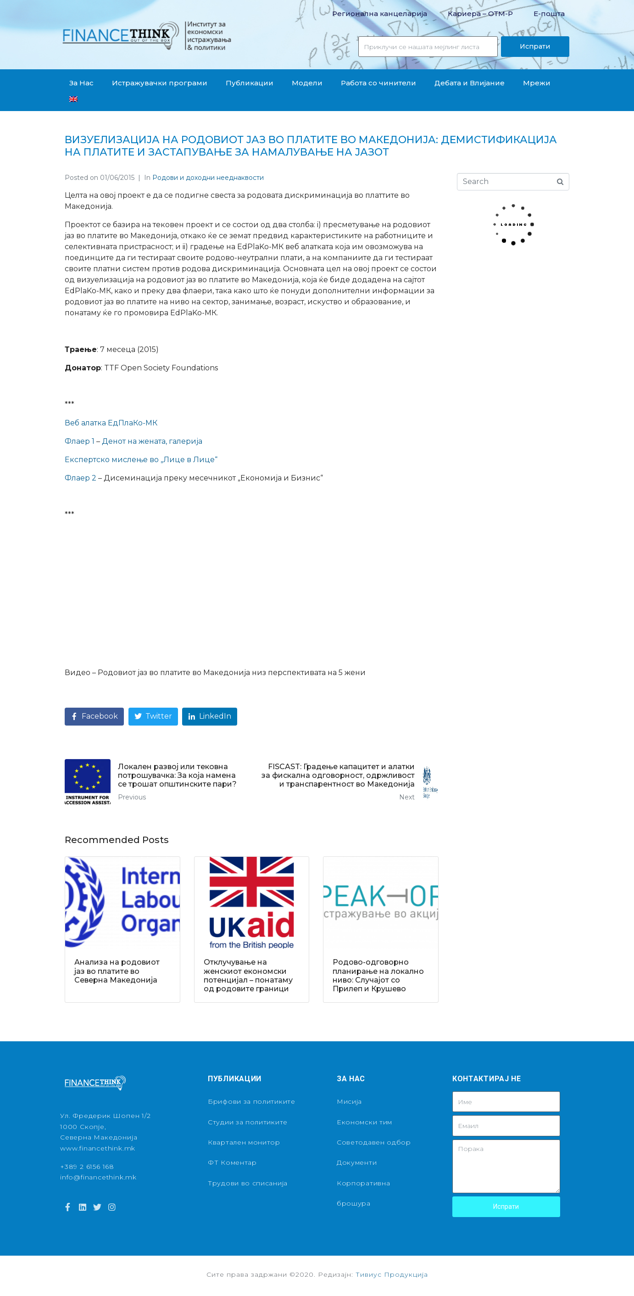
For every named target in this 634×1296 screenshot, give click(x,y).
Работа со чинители (378, 82)
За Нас (81, 82)
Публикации (249, 82)
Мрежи (537, 82)
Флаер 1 (80, 441)
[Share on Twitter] (153, 717)
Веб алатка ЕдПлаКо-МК (111, 423)
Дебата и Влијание (469, 82)
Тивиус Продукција (392, 1274)
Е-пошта (549, 13)
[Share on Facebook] (94, 717)
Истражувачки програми (159, 82)
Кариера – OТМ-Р (480, 13)
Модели (307, 82)
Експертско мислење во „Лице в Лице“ (141, 459)
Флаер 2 (80, 478)
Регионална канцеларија (379, 13)
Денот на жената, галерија (152, 441)
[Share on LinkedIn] (209, 717)
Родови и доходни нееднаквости (208, 177)
